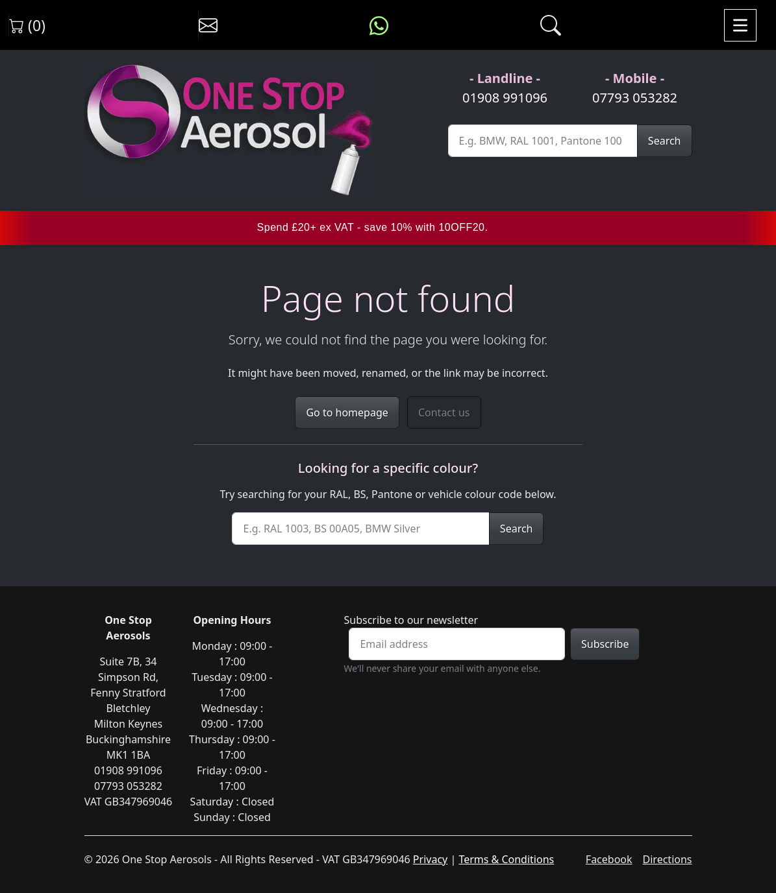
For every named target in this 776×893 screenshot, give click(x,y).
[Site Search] (543, 141)
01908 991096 (504, 97)
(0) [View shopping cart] (27, 25)
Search (664, 141)
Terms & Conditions (506, 859)
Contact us (444, 412)
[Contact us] (208, 25)
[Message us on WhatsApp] (378, 25)
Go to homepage (347, 412)
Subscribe (605, 644)
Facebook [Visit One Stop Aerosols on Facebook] (609, 859)
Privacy (430, 859)
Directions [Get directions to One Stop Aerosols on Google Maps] (667, 859)
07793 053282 (634, 97)
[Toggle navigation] (740, 25)
